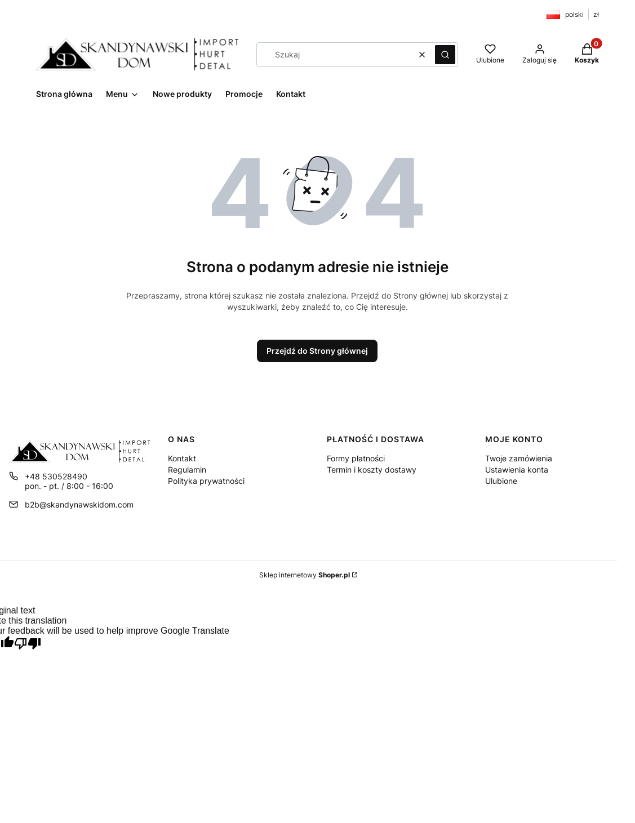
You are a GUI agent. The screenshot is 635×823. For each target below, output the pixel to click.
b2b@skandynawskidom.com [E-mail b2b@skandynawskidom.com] (79, 504)
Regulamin (187, 469)
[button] (445, 54)
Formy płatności (356, 458)
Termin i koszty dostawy (371, 469)
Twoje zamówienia (518, 458)
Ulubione (501, 481)
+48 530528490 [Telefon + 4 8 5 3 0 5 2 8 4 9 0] (56, 476)
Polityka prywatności (206, 481)
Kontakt (182, 458)
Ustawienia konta (516, 469)
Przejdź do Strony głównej (317, 350)
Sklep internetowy (304, 575)
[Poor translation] (27, 644)
